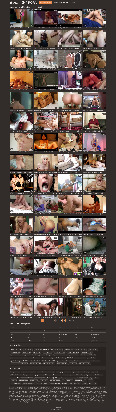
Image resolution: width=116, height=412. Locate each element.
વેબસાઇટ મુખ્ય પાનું (45, 2)
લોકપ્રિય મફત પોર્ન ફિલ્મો (61, 2)
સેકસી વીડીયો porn (23, 2)
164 (70, 320)
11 (67, 320)
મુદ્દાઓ (73, 2)
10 (64, 320)
